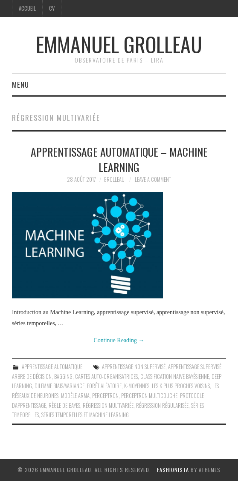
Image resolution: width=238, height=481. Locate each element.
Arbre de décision (32, 376)
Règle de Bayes (64, 405)
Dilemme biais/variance (59, 386)
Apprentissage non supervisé (133, 367)
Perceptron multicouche (149, 396)
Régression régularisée (162, 405)
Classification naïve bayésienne (174, 376)
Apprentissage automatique (52, 367)
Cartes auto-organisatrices (106, 376)
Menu (20, 84)
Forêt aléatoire (104, 386)
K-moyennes (136, 386)
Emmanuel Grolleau (119, 44)
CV (52, 8)
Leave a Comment (153, 179)
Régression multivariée (108, 405)
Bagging (63, 376)
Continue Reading (119, 340)
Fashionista (173, 470)
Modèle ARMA (75, 396)
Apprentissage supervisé (194, 367)
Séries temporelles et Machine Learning (85, 415)
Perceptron (105, 396)
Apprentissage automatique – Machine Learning (119, 159)
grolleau (114, 179)
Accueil (27, 8)
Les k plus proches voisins (181, 386)
